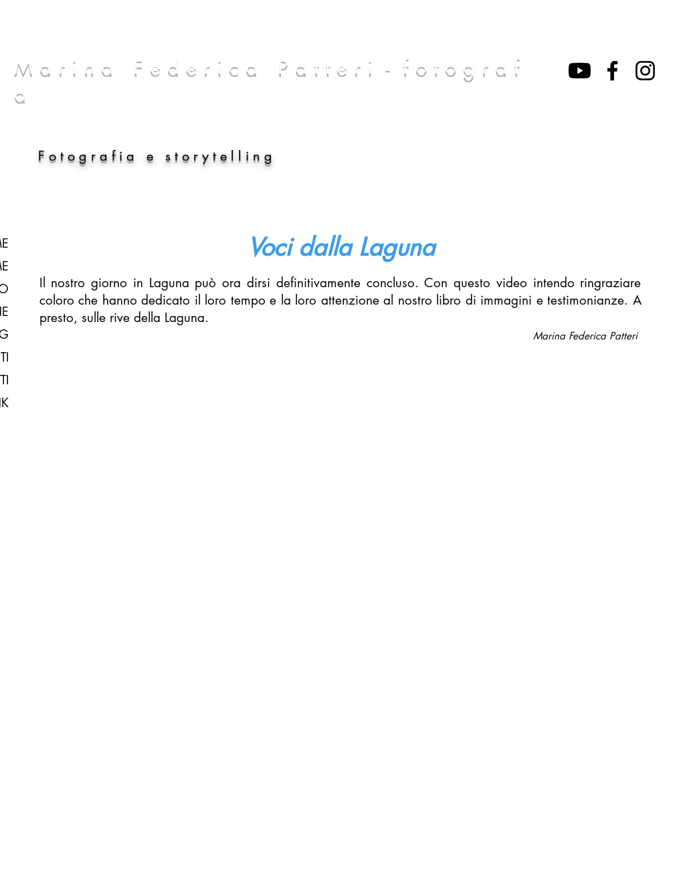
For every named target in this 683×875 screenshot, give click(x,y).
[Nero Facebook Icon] (612, 71)
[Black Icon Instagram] (645, 71)
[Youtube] (580, 71)
